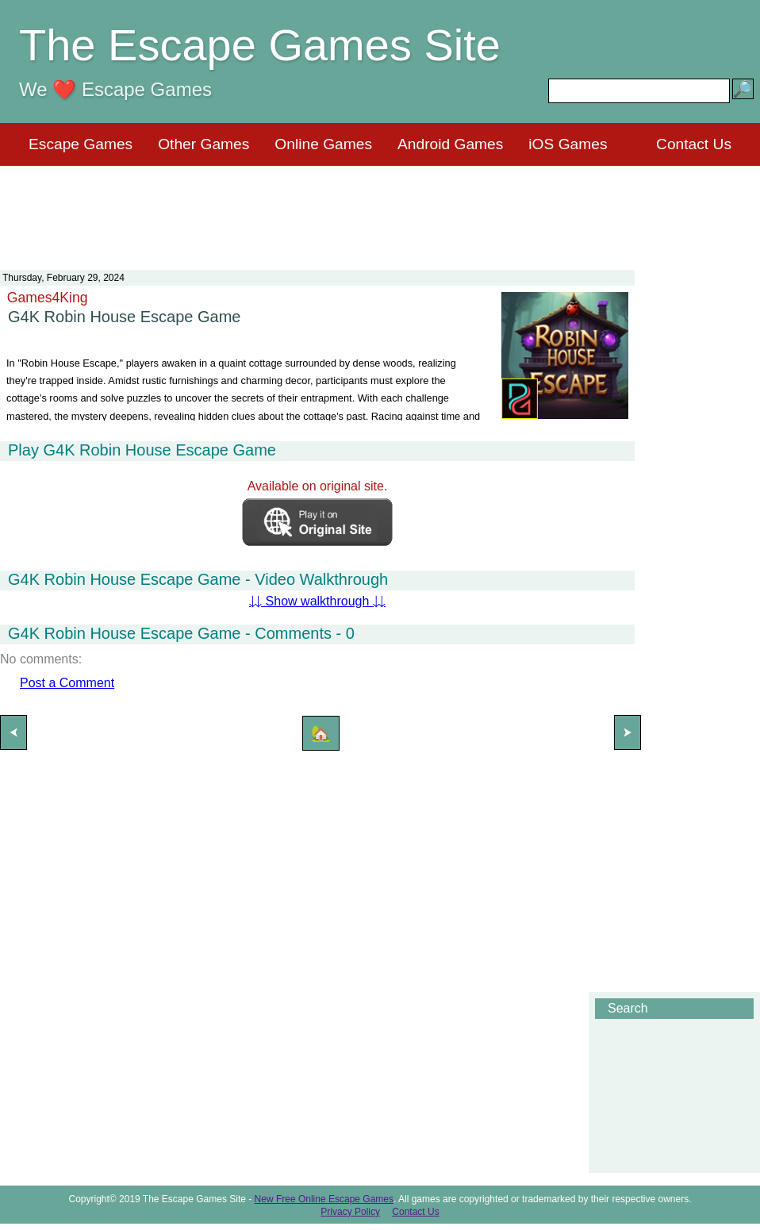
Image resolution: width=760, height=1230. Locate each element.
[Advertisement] (380, 208)
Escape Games (80, 144)
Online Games (323, 144)
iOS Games (567, 144)
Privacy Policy (350, 1211)
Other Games (203, 144)
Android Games (450, 144)
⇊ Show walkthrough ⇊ (317, 601)
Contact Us (693, 144)
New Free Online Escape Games (324, 1199)
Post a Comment (67, 683)
